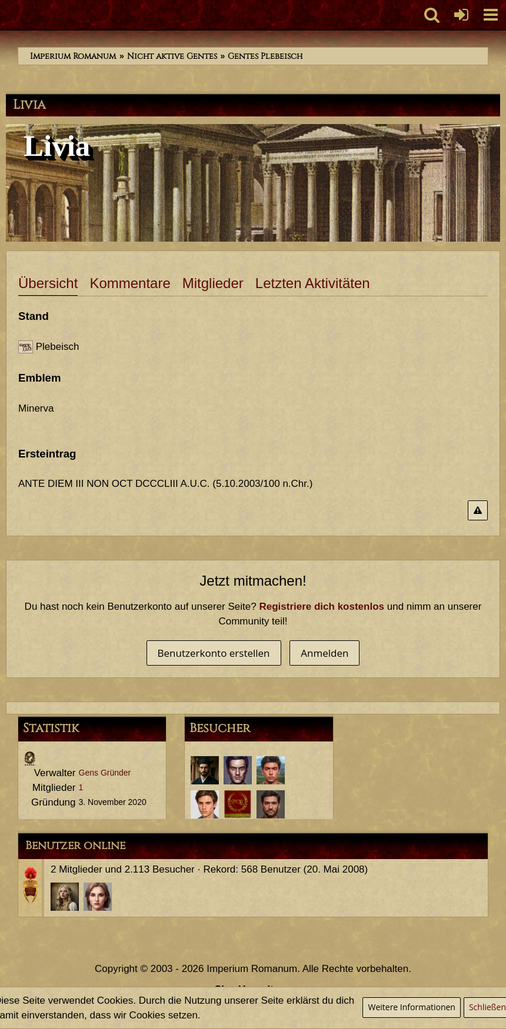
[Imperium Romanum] (6, 14)
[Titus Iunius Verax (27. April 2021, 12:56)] (238, 770)
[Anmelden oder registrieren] (461, 14)
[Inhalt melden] (478, 510)
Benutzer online (75, 845)
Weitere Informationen (411, 1007)
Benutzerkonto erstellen (214, 653)
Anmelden (324, 653)
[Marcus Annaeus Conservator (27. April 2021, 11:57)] (271, 770)
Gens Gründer (105, 772)
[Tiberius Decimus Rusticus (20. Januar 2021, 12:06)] (271, 804)
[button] (490, 14)
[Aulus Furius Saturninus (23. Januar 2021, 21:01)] (238, 804)
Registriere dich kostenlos (321, 606)
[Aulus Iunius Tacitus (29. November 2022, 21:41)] (205, 770)
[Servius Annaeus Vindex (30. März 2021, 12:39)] (205, 804)
